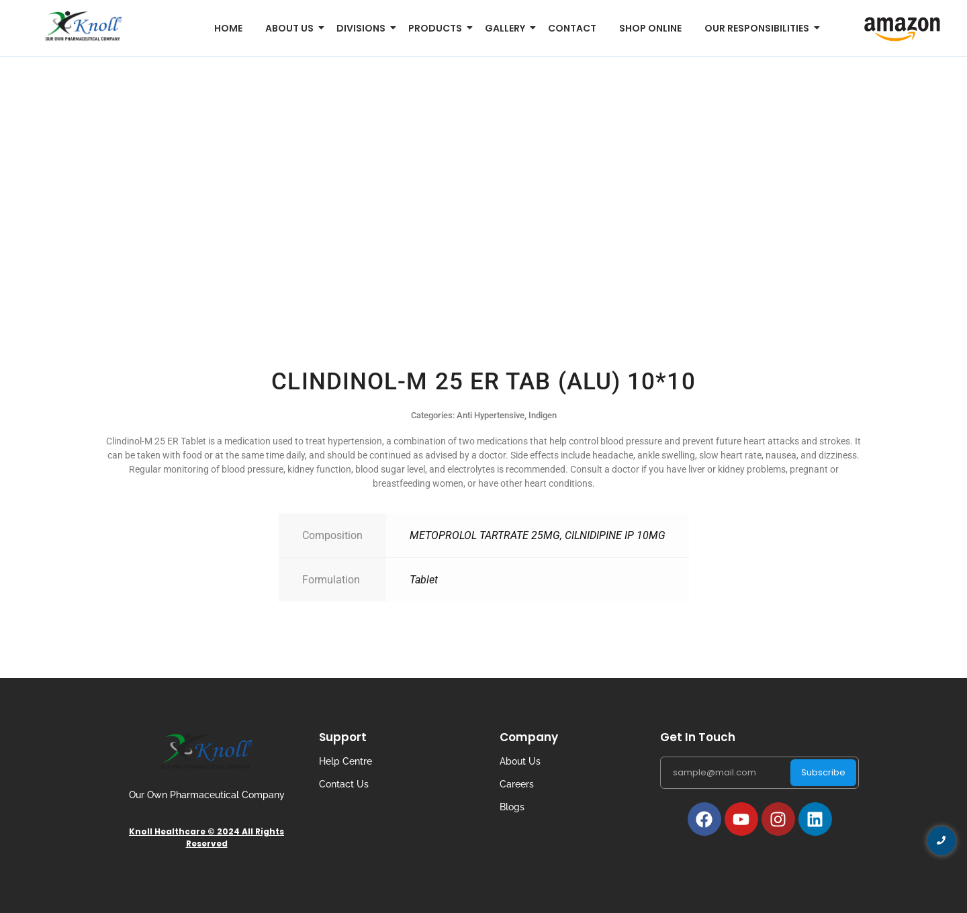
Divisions (363, 28)
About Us (520, 761)
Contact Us (344, 784)
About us (291, 28)
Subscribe (823, 772)
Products (437, 28)
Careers (517, 784)
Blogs (512, 807)
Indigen (542, 415)
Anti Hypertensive (490, 415)
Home (228, 28)
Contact (572, 28)
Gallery (507, 28)
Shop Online (650, 28)
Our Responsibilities (759, 28)
